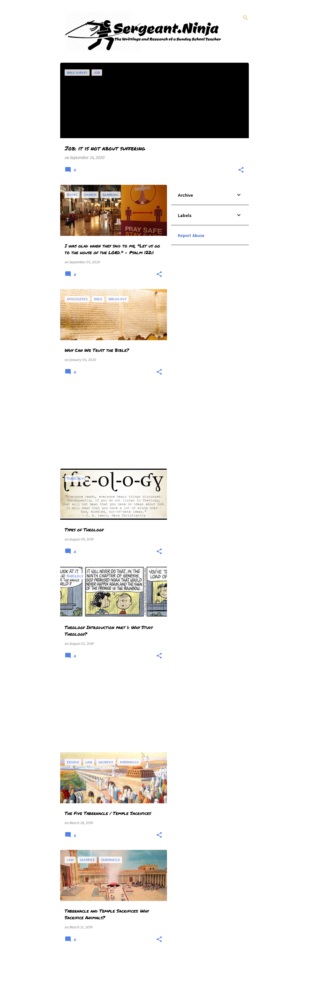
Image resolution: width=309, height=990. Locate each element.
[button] (241, 170)
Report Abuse (191, 235)
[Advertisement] (111, 425)
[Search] (245, 17)
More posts (114, 970)
